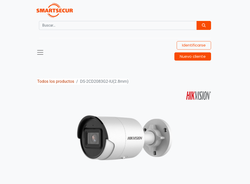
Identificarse (194, 45)
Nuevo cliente (193, 56)
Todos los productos (55, 81)
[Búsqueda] (204, 25)
